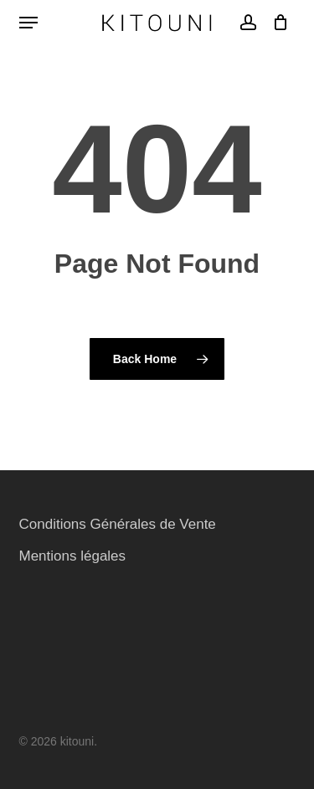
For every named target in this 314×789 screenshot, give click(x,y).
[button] (28, 22)
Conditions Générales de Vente (117, 524)
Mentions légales (72, 556)
